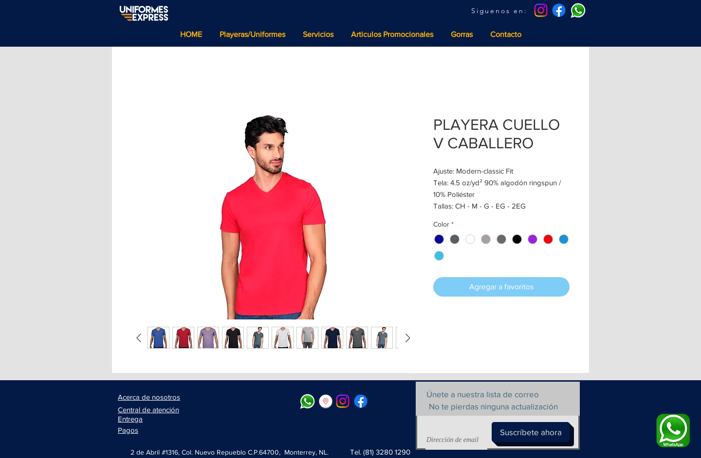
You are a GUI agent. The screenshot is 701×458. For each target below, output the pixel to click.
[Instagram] (541, 10)
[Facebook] (559, 10)
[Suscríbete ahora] (531, 432)
